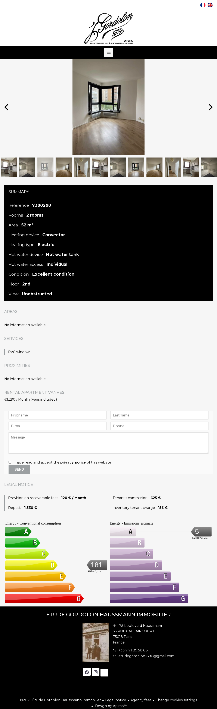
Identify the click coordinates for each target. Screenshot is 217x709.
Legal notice (115, 700)
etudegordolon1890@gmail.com (146, 656)
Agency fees (140, 700)
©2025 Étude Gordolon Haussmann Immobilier (60, 700)
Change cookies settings (176, 700)
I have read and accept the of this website (62, 462)
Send (19, 469)
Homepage (109, 28)
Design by (110, 706)
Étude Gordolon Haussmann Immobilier (108, 614)
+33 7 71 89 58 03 (133, 650)
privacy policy (73, 462)
